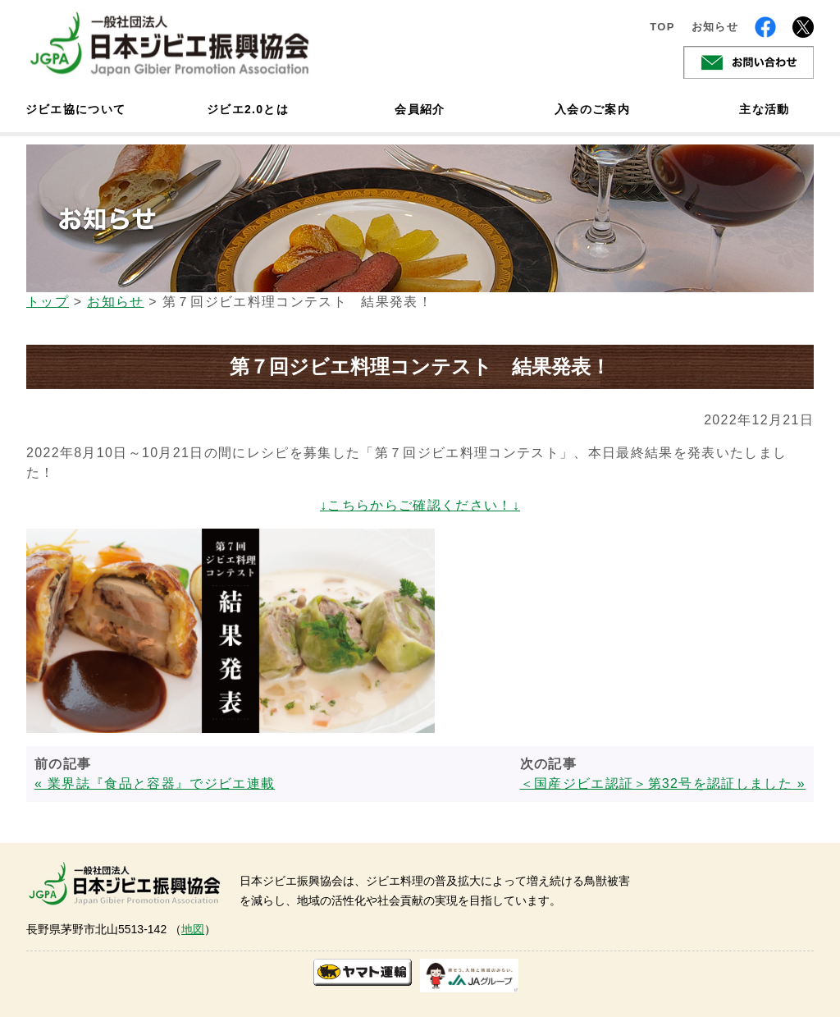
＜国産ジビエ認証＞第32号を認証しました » (663, 783)
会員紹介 (420, 109)
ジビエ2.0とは (248, 109)
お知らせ (715, 27)
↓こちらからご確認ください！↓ (420, 505)
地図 (192, 929)
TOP (662, 27)
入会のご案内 (592, 109)
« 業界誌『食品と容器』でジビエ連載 (154, 783)
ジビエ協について (75, 109)
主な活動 (764, 109)
